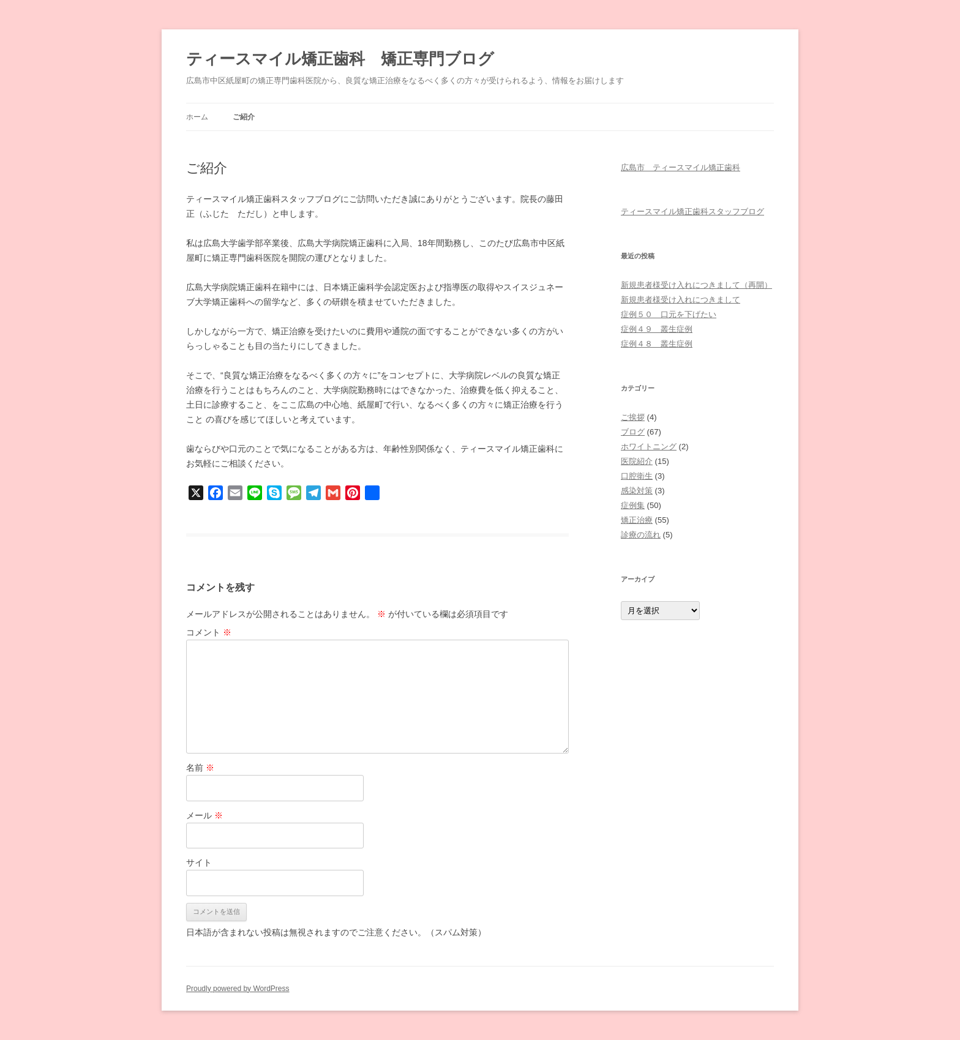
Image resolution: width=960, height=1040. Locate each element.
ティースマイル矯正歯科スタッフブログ (692, 211)
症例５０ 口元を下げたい (668, 314)
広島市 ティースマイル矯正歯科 (680, 167)
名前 (200, 768)
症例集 (633, 505)
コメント (208, 632)
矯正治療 (637, 520)
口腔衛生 (637, 476)
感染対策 (637, 490)
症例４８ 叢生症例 (656, 343)
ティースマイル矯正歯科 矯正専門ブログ (340, 59)
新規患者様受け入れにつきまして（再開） (696, 285)
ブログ (633, 431)
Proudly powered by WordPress (238, 988)
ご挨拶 (633, 417)
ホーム (197, 117)
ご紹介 (244, 117)
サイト (199, 862)
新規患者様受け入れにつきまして (680, 299)
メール (204, 815)
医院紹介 (637, 461)
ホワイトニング (649, 446)
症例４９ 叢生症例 (656, 329)
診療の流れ (641, 534)
